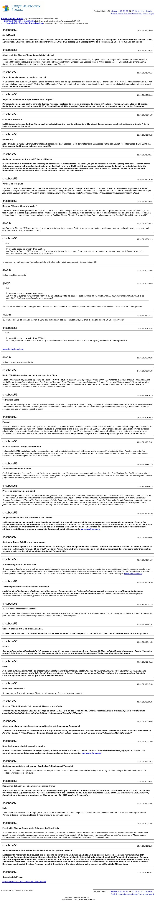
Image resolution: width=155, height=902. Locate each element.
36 (138, 11)
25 (127, 11)
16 (121, 11)
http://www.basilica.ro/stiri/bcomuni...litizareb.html (24, 881)
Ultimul (148, 11)
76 (141, 11)
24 (124, 11)
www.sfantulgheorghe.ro (13, 349)
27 (133, 11)
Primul (114, 11)
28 (136, 11)
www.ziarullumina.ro (90, 529)
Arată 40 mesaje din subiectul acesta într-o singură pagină (132, 14)
